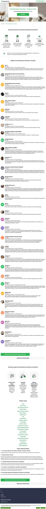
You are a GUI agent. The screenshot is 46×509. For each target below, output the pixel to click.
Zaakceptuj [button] (43, 507)
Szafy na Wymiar (23, 405)
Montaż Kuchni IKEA (23, 443)
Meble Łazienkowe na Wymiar (23, 411)
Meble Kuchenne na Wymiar (23, 407)
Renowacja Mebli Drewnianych (23, 427)
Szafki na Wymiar (23, 409)
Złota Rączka (23, 441)
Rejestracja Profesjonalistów (23, 358)
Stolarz (23, 403)
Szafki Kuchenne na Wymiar (23, 434)
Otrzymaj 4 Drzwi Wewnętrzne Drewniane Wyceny (15, 354)
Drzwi (23, 416)
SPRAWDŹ (23, 14)
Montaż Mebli (23, 422)
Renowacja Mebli (23, 431)
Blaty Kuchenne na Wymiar (23, 425)
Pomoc (2, 492)
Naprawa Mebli (23, 436)
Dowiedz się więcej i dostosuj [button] (5, 507)
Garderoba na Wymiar (23, 420)
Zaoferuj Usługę (40, 1)
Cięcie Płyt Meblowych (23, 445)
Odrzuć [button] (38, 507)
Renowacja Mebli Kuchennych (23, 438)
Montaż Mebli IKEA (23, 440)
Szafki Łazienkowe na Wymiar (23, 429)
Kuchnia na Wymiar (23, 423)
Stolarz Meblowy (23, 418)
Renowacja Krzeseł (23, 432)
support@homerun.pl (4, 501)
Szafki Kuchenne (23, 414)
